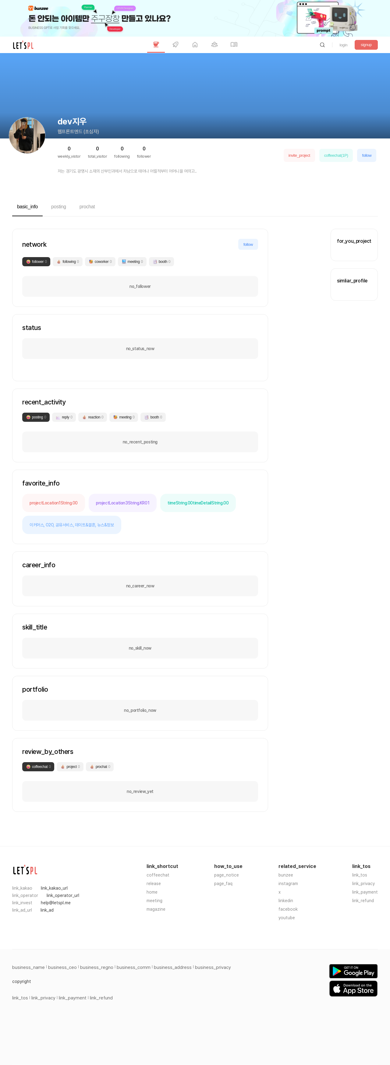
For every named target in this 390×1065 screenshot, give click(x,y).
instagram (288, 883)
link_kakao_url (54, 888)
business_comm (134, 967)
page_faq (223, 883)
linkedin (285, 900)
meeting (154, 900)
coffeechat (158, 875)
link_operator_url (63, 895)
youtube (286, 917)
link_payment (365, 892)
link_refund (363, 900)
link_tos (359, 875)
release (154, 883)
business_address (173, 967)
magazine (156, 909)
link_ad (47, 910)
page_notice (226, 875)
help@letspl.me (56, 902)
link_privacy (363, 883)
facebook (288, 909)
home (152, 892)
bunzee (285, 875)
